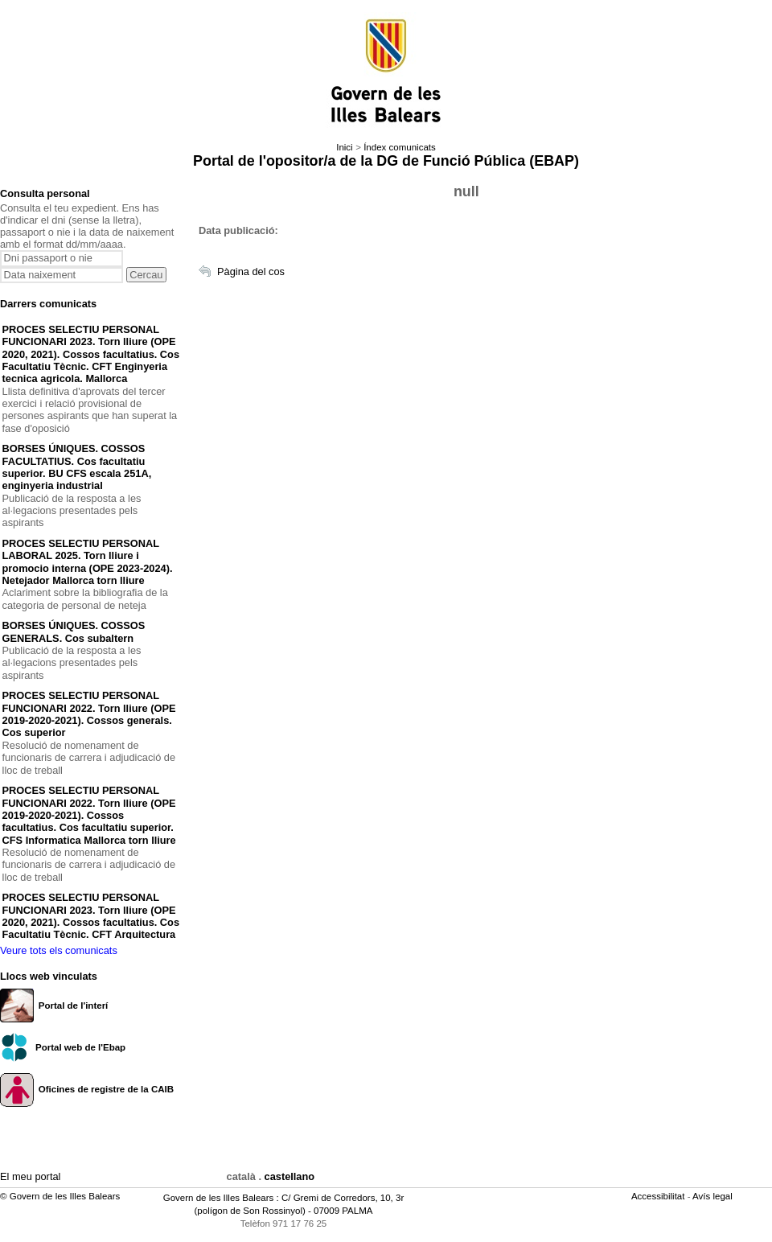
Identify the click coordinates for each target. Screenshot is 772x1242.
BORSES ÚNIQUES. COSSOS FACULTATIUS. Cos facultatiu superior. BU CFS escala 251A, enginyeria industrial (77, 466)
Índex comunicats (399, 147)
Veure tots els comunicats (58, 950)
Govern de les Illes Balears (218, 1198)
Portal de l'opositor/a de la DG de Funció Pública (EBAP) (386, 161)
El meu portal (30, 1176)
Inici (344, 147)
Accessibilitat (659, 1196)
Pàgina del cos (251, 271)
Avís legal (713, 1196)
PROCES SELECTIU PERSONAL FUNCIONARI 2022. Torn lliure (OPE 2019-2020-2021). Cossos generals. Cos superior (89, 713)
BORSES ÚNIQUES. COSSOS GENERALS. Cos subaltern (74, 631)
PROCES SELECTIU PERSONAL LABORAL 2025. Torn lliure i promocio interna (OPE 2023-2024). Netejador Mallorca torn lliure (87, 561)
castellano (290, 1176)
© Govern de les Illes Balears (60, 1196)
